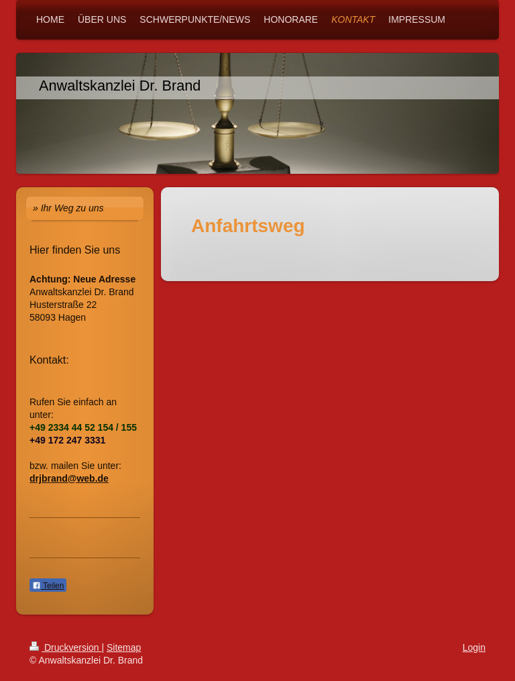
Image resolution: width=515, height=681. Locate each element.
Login (474, 647)
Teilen (48, 585)
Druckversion (65, 647)
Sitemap (124, 647)
